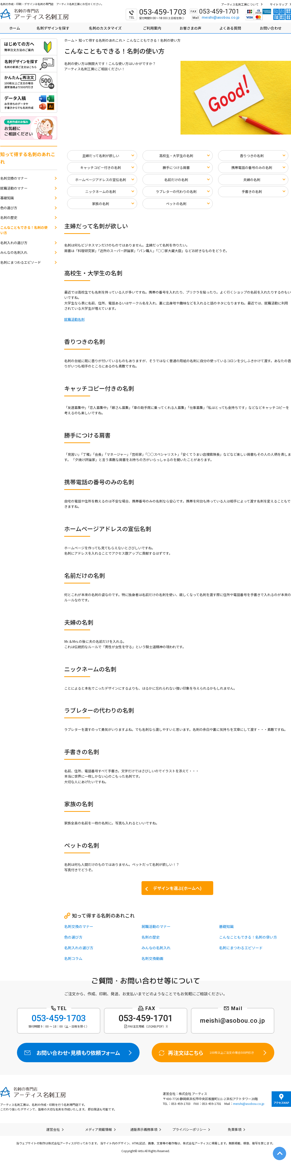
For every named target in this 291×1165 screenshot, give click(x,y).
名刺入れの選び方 (78, 947)
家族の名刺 (100, 203)
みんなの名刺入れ (156, 947)
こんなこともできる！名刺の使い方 (248, 937)
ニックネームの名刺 (100, 191)
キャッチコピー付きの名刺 (100, 167)
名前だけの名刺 (176, 179)
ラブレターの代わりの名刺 (176, 191)
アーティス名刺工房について (240, 4)
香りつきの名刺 (252, 155)
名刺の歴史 (151, 937)
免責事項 (234, 1129)
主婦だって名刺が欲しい (100, 155)
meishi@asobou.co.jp (220, 17)
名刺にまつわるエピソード (241, 947)
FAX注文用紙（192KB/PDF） (146, 1026)
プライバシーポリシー (189, 1129)
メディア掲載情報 (98, 1129)
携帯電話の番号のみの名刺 (251, 167)
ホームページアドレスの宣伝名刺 (100, 179)
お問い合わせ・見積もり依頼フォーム (78, 1052)
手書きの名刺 (252, 191)
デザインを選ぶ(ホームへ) (177, 888)
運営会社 (53, 1129)
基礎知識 (226, 926)
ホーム (69, 40)
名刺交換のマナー (78, 926)
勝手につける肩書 (176, 167)
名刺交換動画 (152, 958)
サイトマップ (278, 4)
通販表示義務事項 (143, 1129)
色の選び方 (73, 937)
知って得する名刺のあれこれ (100, 40)
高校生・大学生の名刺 (176, 155)
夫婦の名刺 (251, 179)
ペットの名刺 (176, 203)
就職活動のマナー (156, 926)
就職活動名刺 (74, 319)
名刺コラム (73, 958)
